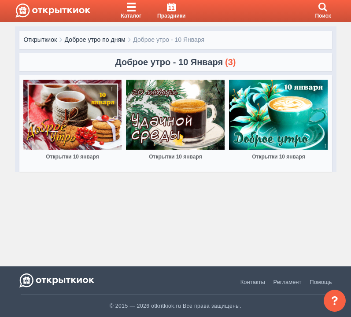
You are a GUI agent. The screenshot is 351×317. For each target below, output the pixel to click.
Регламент (287, 282)
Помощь (321, 282)
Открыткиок (40, 39)
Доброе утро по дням (95, 39)
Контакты (252, 282)
